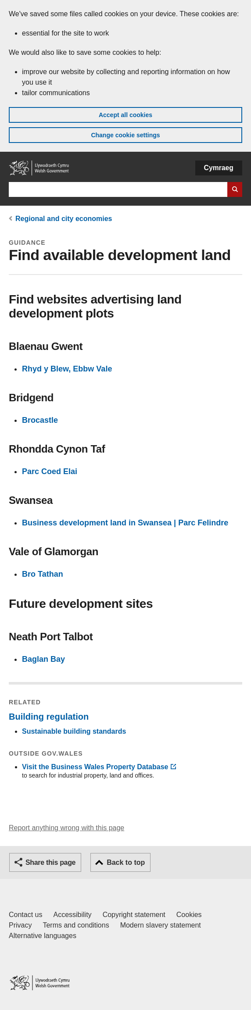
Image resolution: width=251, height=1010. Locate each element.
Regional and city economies (63, 218)
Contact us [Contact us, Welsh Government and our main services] (25, 914)
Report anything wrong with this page (66, 828)
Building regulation (49, 716)
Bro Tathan (42, 574)
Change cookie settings (125, 135)
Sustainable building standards (74, 731)
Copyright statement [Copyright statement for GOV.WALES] (134, 914)
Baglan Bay (43, 659)
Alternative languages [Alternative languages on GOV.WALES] (42, 935)
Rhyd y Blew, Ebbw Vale (67, 368)
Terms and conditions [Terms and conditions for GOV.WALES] (76, 925)
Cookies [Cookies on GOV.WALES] (189, 914)
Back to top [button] (126, 862)
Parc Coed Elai (49, 471)
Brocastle (40, 420)
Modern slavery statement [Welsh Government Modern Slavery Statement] (160, 925)
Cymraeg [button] (218, 167)
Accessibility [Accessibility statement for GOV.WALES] (72, 914)
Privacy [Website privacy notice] (20, 925)
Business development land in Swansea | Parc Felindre (125, 522)
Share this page (50, 862)
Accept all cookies (125, 114)
